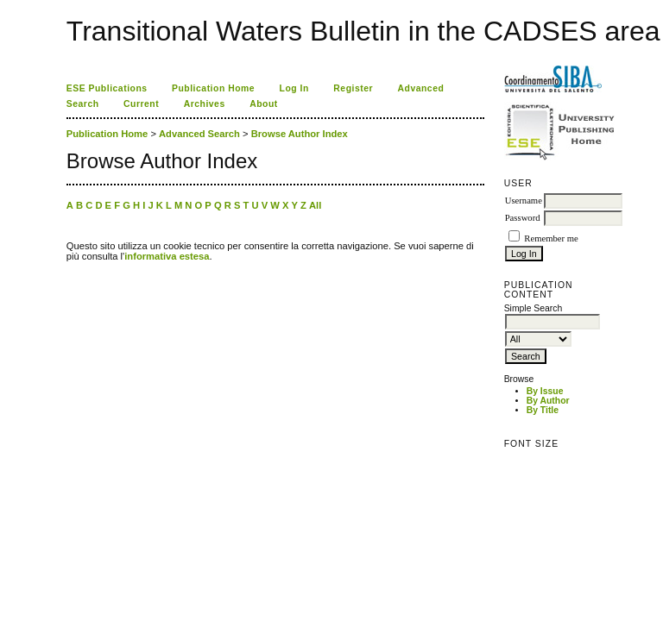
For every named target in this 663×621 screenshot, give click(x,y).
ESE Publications (107, 88)
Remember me (551, 238)
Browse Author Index (299, 134)
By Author (548, 400)
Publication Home (213, 88)
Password (522, 218)
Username (523, 200)
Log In (294, 88)
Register (353, 88)
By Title (543, 410)
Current (141, 104)
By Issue (545, 391)
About (263, 104)
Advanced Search (199, 134)
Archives (204, 104)
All (315, 205)
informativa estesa (166, 256)
